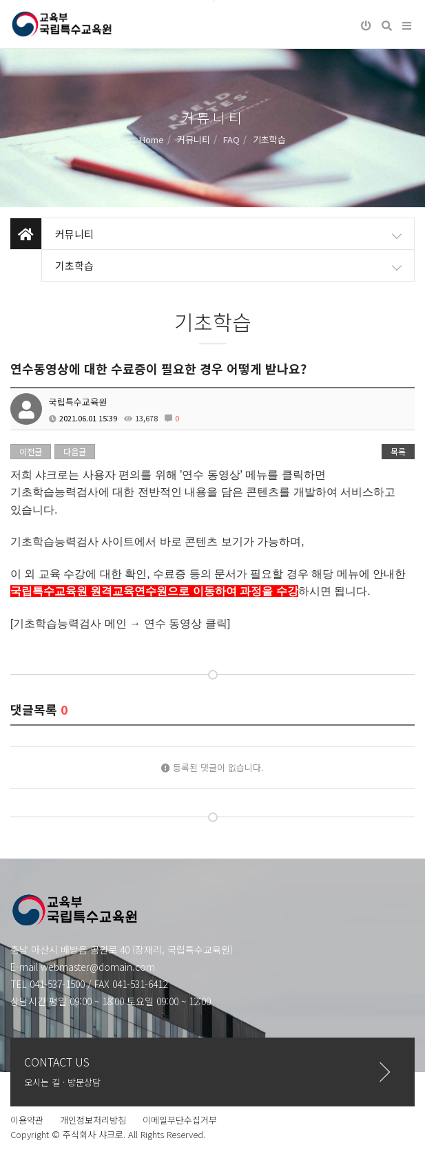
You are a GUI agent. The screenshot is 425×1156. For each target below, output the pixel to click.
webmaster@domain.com (98, 967)
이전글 (30, 451)
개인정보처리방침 (93, 1119)
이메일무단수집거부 (180, 1119)
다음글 (74, 451)
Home (151, 139)
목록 (398, 451)
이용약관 (26, 1119)
